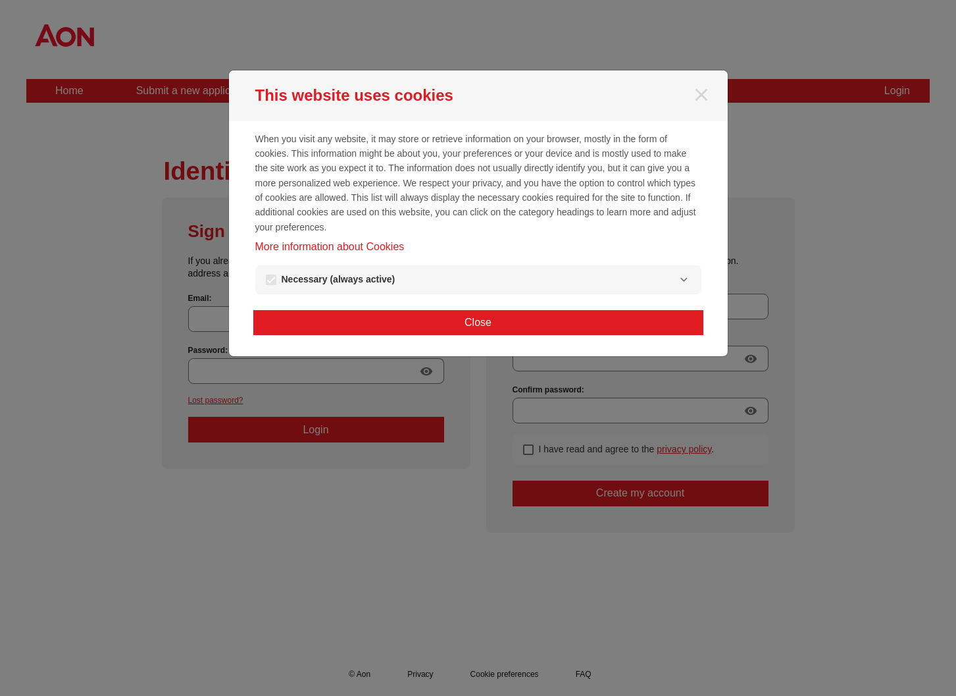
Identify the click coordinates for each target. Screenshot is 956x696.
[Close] (701, 95)
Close (478, 322)
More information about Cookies (330, 246)
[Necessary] (684, 280)
